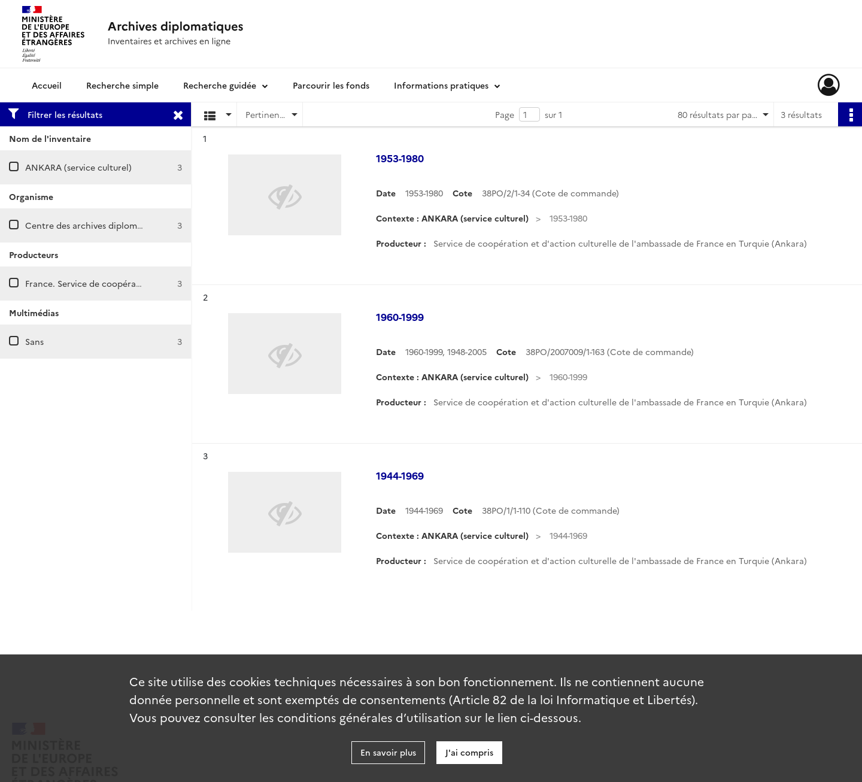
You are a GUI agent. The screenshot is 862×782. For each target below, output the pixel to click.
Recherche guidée (219, 85)
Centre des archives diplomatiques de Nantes (118, 225)
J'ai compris (469, 752)
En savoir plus (388, 752)
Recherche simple (122, 85)
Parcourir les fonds (331, 85)
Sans (34, 341)
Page (504, 114)
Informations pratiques (441, 85)
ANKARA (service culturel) (78, 167)
